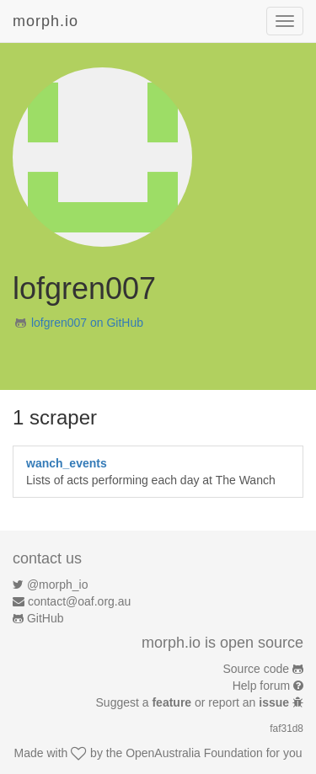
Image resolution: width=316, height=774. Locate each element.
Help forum (261, 685)
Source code (256, 668)
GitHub (45, 618)
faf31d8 (286, 728)
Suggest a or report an (194, 702)
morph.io (45, 21)
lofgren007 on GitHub (87, 322)
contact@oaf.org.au (79, 601)
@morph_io (57, 584)
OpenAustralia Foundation (194, 753)
